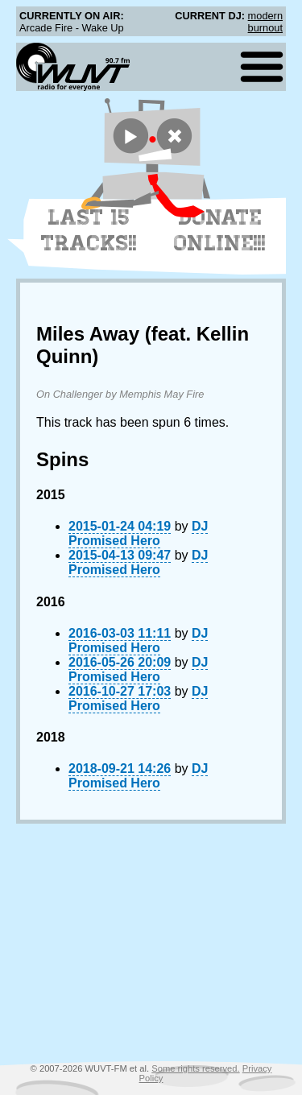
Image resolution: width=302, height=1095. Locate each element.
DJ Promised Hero (138, 533)
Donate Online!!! (220, 230)
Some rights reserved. (195, 1068)
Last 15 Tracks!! (89, 230)
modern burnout (265, 22)
